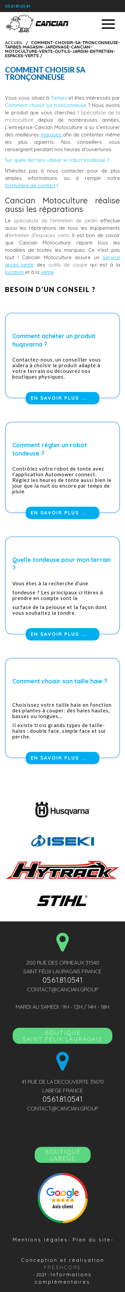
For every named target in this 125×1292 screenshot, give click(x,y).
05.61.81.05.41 (17, 6)
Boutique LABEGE (63, 1155)
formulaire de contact (30, 185)
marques (52, 134)
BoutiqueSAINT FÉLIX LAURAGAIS (62, 1035)
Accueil (14, 42)
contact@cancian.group (62, 989)
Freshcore (62, 1267)
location (15, 272)
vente (47, 272)
